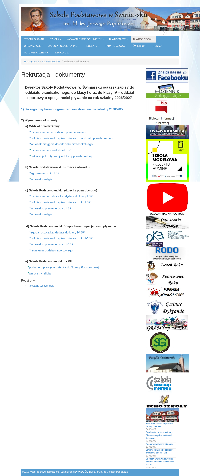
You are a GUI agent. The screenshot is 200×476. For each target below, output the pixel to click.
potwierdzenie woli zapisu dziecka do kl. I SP (61, 202)
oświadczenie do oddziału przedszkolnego (58, 132)
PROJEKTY (92, 46)
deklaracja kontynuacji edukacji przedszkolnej (61, 156)
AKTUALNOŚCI (62, 52)
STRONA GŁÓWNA (34, 39)
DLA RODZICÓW (143, 39)
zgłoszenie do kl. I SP (45, 173)
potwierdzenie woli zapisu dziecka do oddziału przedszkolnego (72, 138)
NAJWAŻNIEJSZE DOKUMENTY (85, 39)
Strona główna (31, 61)
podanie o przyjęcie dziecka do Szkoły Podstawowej (64, 267)
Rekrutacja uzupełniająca (41, 285)
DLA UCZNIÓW (118, 39)
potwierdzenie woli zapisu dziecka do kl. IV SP (62, 238)
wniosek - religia (41, 179)
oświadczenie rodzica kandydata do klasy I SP (62, 196)
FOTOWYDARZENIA (36, 52)
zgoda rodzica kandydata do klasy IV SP (58, 232)
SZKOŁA (55, 39)
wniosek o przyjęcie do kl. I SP (50, 208)
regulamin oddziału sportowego (51, 250)
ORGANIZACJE (33, 46)
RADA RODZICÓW (116, 46)
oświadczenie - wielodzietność (51, 150)
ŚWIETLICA (140, 46)
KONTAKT (158, 46)
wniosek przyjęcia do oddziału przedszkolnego (61, 144)
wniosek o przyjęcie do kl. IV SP (51, 244)
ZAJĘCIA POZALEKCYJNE (63, 46)
